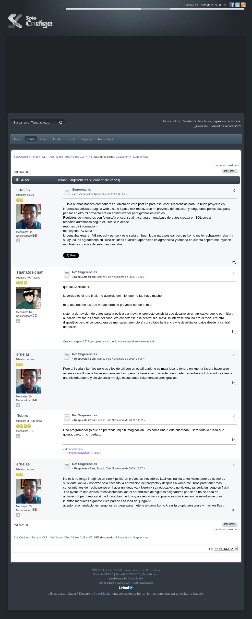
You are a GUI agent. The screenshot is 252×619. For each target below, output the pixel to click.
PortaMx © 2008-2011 (128, 574)
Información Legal (142, 582)
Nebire (22, 415)
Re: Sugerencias (84, 272)
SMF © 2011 (115, 570)
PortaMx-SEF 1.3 (103, 574)
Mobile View (153, 570)
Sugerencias (81, 189)
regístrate (233, 121)
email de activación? (226, 126)
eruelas (23, 190)
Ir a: (210, 548)
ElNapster (122, 156)
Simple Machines (134, 570)
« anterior (220, 165)
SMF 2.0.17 (99, 570)
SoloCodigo (30, 25)
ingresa (218, 121)
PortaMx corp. (151, 574)
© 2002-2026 (114, 582)
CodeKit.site (102, 593)
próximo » (233, 165)
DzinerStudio (135, 578)
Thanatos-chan (30, 272)
